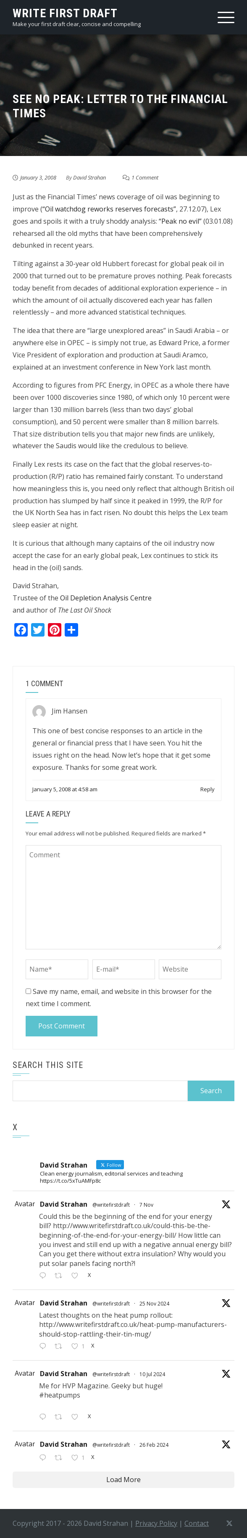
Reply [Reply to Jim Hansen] (207, 789)
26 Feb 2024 (153, 1444)
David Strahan (89, 177)
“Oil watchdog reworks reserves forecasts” (109, 209)
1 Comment (144, 177)
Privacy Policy (156, 1523)
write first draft (65, 13)
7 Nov (146, 1204)
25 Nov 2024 (154, 1303)
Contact (196, 1523)
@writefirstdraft (111, 1204)
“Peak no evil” (180, 221)
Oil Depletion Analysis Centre (106, 598)
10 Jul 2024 (152, 1374)
